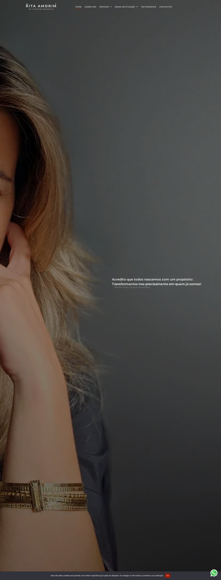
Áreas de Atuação (126, 7)
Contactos (165, 7)
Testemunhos (148, 7)
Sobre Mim (90, 7)
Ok (167, 576)
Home (78, 7)
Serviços (105, 7)
